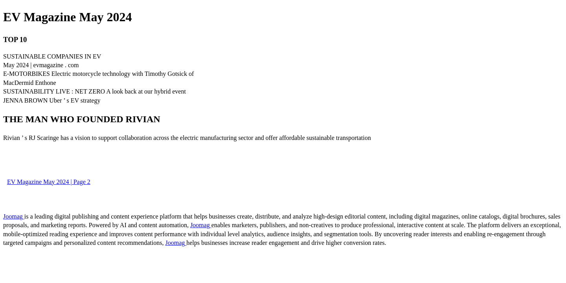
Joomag (13, 216)
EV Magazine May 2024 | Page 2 (48, 181)
